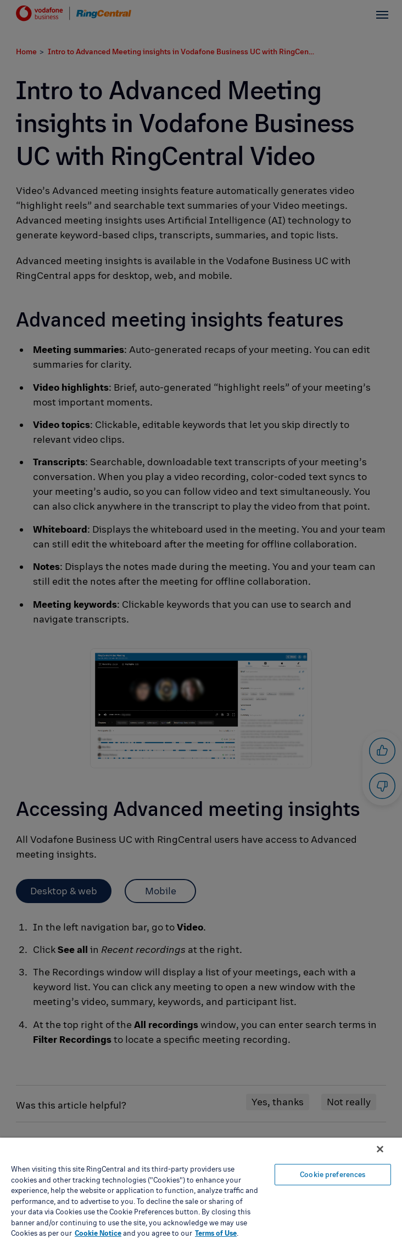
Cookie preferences (332, 1174)
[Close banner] (380, 1149)
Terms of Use (216, 1233)
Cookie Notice (98, 1233)
